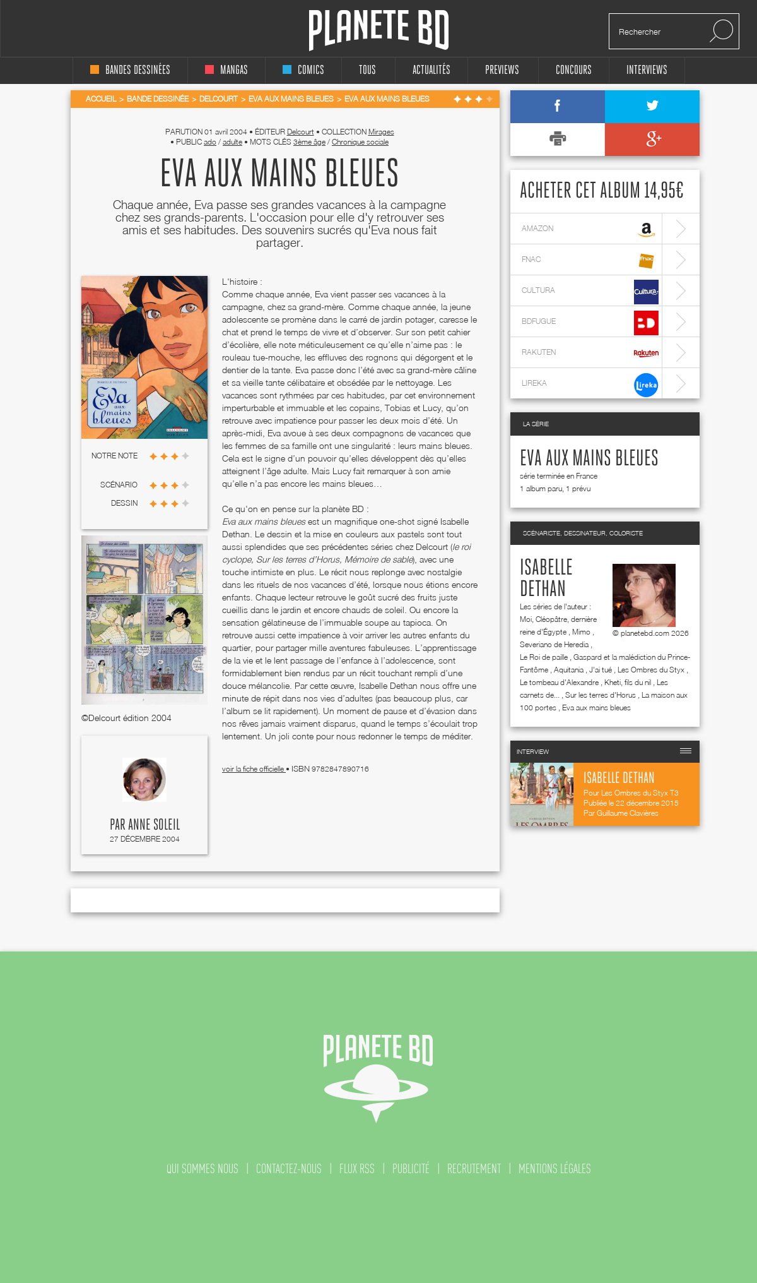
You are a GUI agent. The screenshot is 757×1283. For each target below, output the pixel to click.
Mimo (581, 631)
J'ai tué (600, 669)
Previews (502, 70)
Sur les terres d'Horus (600, 695)
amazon (590, 230)
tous (367, 70)
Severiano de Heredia (554, 644)
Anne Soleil (154, 825)
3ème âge (309, 141)
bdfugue (590, 323)
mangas (226, 70)
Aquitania (569, 669)
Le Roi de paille (544, 657)
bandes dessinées (130, 70)
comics (303, 70)
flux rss (357, 1169)
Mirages (381, 131)
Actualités (431, 70)
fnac (590, 261)
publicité (411, 1169)
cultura (590, 292)
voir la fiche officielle (254, 768)
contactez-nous (289, 1169)
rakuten (590, 354)
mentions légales (555, 1169)
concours (574, 70)
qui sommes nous (202, 1169)
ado (210, 141)
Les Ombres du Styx (651, 669)
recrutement (474, 1169)
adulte (232, 141)
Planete (379, 30)
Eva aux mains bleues (589, 459)
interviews (646, 70)
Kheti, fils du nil (627, 682)
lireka (590, 385)
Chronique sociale (360, 141)
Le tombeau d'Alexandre (559, 682)
